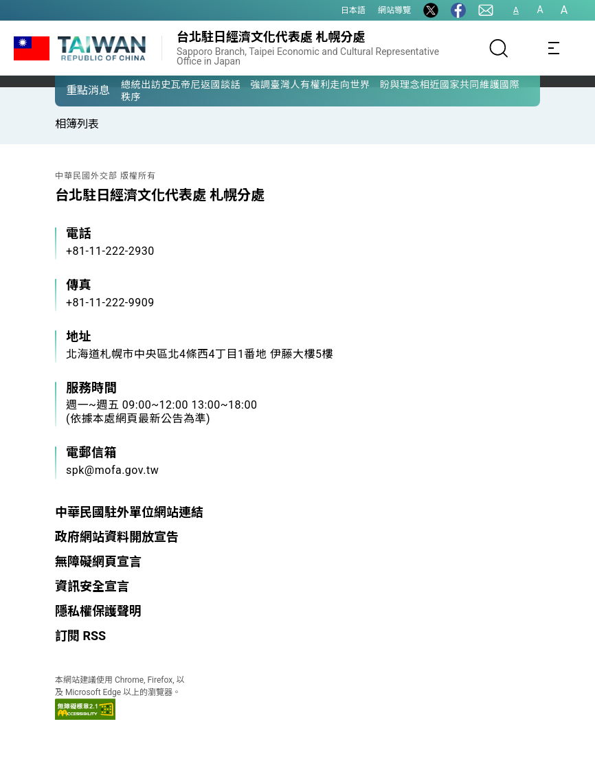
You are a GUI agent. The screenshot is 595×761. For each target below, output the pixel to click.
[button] (75, 90)
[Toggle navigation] (553, 48)
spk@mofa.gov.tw (112, 470)
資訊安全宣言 (92, 586)
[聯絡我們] (485, 10)
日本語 (353, 10)
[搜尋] (498, 48)
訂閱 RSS (80, 635)
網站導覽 (394, 10)
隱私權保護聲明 (98, 611)
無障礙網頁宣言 (98, 561)
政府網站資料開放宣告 (117, 537)
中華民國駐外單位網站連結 (129, 512)
